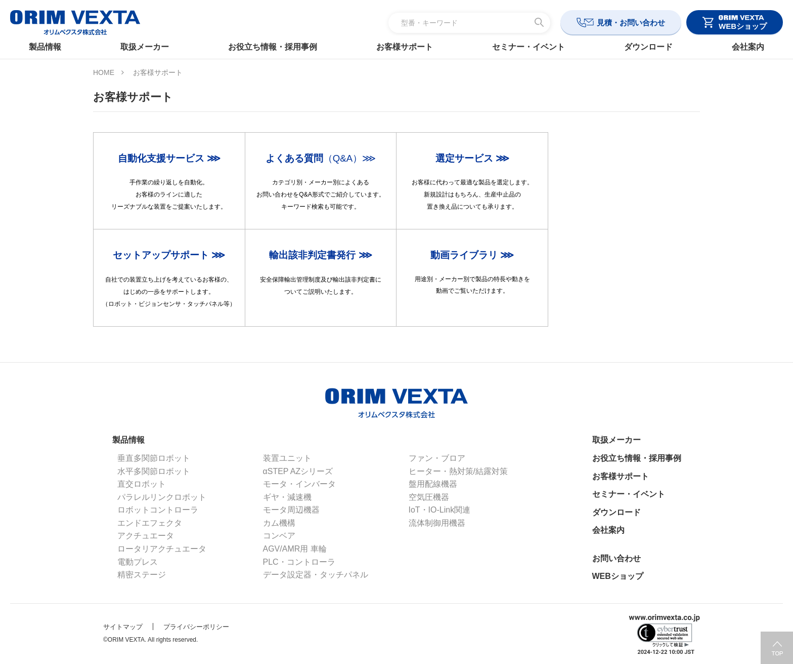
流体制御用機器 (437, 523)
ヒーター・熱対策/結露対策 (458, 471)
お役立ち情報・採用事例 (275, 47)
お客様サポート (404, 47)
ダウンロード (643, 47)
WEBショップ (617, 576)
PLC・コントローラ (299, 562)
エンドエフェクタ (149, 523)
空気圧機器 (429, 497)
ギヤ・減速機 (287, 497)
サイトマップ (123, 627)
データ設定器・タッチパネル (315, 574)
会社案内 (739, 47)
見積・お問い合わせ (631, 22)
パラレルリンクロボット (161, 497)
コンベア (279, 535)
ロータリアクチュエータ (161, 548)
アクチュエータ (145, 535)
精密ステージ (141, 574)
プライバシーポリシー (196, 627)
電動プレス (137, 562)
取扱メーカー (150, 47)
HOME (103, 72)
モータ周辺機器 (291, 509)
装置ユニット (287, 458)
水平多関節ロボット (153, 471)
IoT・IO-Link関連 (440, 509)
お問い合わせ (616, 558)
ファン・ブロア (437, 458)
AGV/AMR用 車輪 (295, 548)
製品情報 (53, 47)
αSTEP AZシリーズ (298, 471)
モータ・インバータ (299, 484)
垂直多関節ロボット (153, 458)
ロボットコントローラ (157, 509)
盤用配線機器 (433, 484)
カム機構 (279, 523)
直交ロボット (141, 484)
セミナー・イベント (525, 47)
